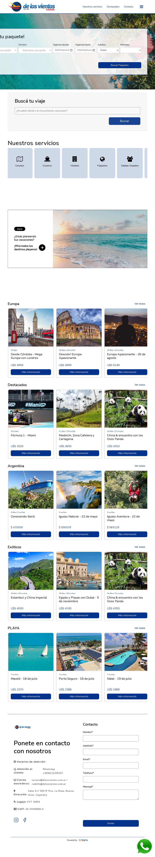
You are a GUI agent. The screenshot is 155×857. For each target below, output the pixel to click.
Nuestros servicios (92, 6)
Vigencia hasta (82, 44)
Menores (124, 44)
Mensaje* (88, 786)
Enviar (110, 823)
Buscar (124, 121)
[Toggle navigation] (141, 6)
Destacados (113, 6)
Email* (86, 759)
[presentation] (111, 810)
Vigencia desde (61, 44)
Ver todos (140, 303)
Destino (22, 44)
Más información (30, 372)
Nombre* (88, 732)
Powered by (77, 840)
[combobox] (35, 50)
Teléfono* (88, 773)
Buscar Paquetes (120, 65)
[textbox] (35, 50)
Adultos (102, 44)
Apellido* (88, 745)
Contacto (128, 6)
